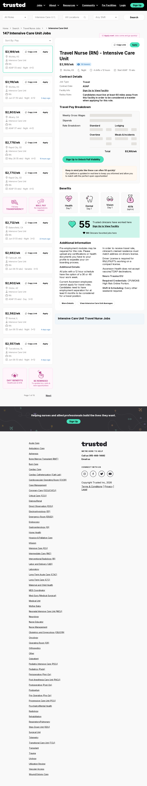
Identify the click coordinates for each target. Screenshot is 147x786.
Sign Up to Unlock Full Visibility (83, 159)
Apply (45, 52)
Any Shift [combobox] (100, 17)
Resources (71, 5)
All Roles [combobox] (9, 17)
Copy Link (31, 52)
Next (48, 395)
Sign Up (137, 5)
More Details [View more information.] (68, 303)
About (54, 5)
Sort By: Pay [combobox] (12, 40)
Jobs (41, 5)
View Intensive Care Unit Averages (96, 303)
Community (90, 5)
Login (123, 5)
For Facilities (109, 5)
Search (134, 17)
